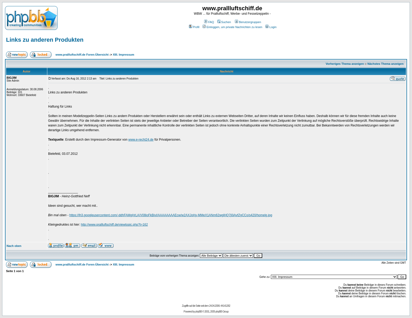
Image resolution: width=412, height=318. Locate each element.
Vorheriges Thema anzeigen (345, 63)
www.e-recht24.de (140, 139)
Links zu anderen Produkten (45, 39)
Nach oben (14, 245)
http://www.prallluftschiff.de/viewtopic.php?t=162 (114, 224)
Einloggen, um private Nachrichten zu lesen (232, 27)
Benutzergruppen (248, 22)
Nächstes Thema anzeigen (385, 63)
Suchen (224, 22)
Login (270, 27)
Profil (194, 27)
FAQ (209, 22)
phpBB (198, 311)
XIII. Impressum (123, 54)
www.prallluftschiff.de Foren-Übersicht (82, 54)
